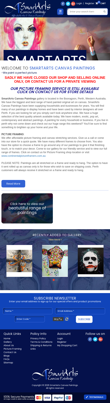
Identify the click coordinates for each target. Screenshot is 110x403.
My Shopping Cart (67, 345)
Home (7, 338)
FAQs (6, 359)
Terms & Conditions (41, 342)
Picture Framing (12, 348)
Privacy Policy (38, 338)
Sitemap (8, 362)
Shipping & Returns (41, 345)
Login (79, 3)
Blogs (7, 355)
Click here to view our (27, 208)
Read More (13, 183)
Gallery (8, 342)
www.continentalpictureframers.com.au (23, 155)
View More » (55, 239)
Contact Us (10, 352)
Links (33, 348)
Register (89, 3)
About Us (9, 345)
